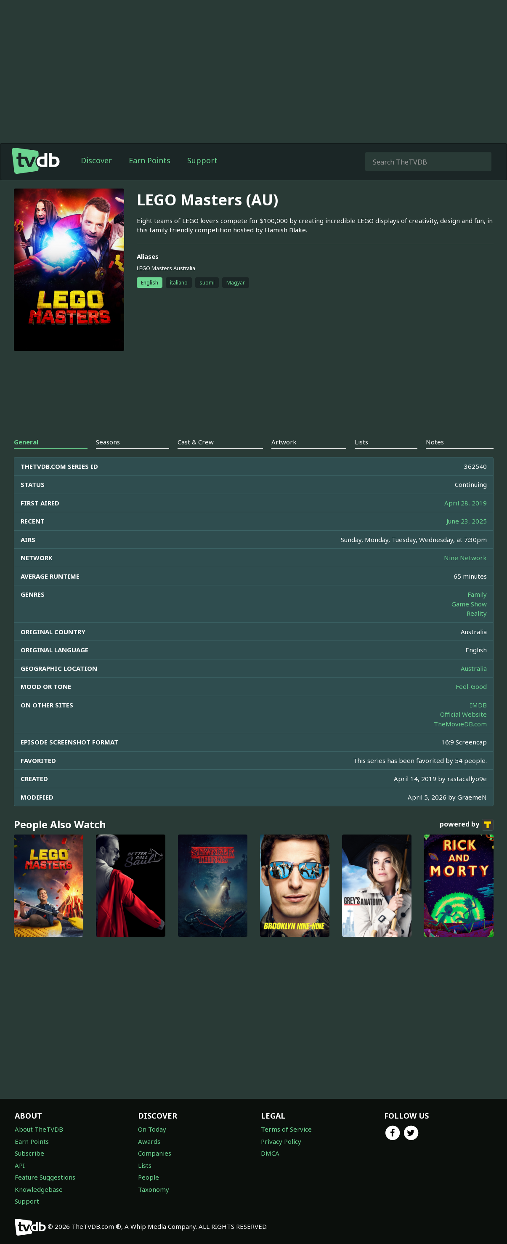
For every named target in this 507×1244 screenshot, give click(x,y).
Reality (477, 613)
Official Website (463, 714)
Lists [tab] (361, 442)
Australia (474, 668)
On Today (152, 1129)
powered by (467, 825)
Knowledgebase (39, 1189)
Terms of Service (286, 1129)
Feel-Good (471, 686)
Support (202, 160)
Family (477, 594)
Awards (149, 1141)
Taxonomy (153, 1189)
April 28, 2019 (465, 503)
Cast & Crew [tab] (196, 442)
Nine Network (465, 557)
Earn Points (149, 160)
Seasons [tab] (108, 442)
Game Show (469, 604)
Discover (96, 160)
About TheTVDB (39, 1129)
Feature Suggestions (45, 1177)
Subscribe (29, 1153)
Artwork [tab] (284, 442)
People (148, 1177)
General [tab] (26, 442)
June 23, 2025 (466, 521)
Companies (154, 1153)
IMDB (478, 705)
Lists (144, 1165)
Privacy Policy (281, 1141)
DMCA (270, 1153)
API (20, 1165)
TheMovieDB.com (460, 724)
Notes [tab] (435, 442)
